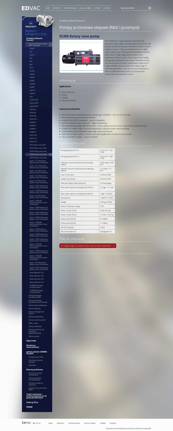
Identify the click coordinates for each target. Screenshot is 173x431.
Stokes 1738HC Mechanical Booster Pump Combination (39, 213)
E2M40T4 (33, 126)
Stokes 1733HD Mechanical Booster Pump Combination (39, 192)
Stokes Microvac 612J (37, 279)
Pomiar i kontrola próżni (37, 320)
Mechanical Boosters (36, 317)
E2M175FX (33, 135)
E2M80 (32, 87)
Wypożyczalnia (70, 8)
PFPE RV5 (33, 113)
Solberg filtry (32, 402)
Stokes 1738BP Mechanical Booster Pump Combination (39, 208)
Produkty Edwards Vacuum (34, 39)
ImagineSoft (147, 428)
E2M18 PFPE (34, 103)
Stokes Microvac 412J (37, 276)
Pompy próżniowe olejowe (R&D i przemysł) (38, 44)
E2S (31, 52)
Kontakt (107, 8)
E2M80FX (33, 129)
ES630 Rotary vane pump (38, 158)
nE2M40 (32, 84)
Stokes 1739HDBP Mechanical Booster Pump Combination (38, 257)
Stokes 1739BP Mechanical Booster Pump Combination (39, 235)
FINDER (29, 407)
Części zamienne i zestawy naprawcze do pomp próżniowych (36, 396)
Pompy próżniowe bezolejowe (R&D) (35, 296)
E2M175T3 (33, 138)
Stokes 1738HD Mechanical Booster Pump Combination (39, 218)
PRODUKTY (57, 8)
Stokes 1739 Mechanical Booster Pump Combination (39, 230)
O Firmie (97, 8)
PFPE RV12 (33, 119)
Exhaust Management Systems (36, 313)
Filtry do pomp (34, 336)
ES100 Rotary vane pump (38, 148)
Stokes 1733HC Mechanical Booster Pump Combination (39, 187)
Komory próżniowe (34, 369)
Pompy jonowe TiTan (36, 357)
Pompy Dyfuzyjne (35, 308)
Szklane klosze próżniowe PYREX (38, 389)
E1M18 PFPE (34, 100)
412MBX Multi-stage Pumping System (36, 286)
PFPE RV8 (33, 116)
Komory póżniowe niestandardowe (35, 379)
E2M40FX (33, 122)
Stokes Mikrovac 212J (37, 273)
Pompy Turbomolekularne (38, 305)
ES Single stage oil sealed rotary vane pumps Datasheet (86, 245)
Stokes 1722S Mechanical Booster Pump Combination (39, 177)
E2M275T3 (33, 142)
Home (47, 8)
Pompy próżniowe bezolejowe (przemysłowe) (38, 301)
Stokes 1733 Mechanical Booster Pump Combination (39, 182)
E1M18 (32, 71)
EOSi (31, 97)
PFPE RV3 (33, 109)
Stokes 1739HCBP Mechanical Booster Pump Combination (38, 246)
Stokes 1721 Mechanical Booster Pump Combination (39, 162)
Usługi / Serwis (85, 8)
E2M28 (32, 77)
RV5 (31, 61)
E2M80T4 (33, 132)
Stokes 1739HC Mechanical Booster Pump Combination (39, 240)
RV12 (31, 68)
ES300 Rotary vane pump (38, 154)
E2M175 (32, 90)
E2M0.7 (32, 48)
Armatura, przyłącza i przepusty (36, 384)
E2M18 (32, 74)
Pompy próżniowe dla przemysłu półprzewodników (36, 331)
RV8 (31, 65)
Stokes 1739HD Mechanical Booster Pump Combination (39, 252)
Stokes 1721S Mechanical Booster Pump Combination (39, 167)
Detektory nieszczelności (32, 346)
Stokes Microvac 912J (37, 282)
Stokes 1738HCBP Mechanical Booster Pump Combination (38, 202)
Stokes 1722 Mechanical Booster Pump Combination (39, 172)
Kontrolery (32, 365)
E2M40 (32, 81)
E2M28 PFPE (34, 106)
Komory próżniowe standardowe (35, 374)
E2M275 (32, 93)
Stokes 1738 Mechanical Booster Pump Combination (39, 197)
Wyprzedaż (31, 340)
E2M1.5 (32, 55)
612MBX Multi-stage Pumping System (36, 291)
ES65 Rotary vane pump (38, 145)
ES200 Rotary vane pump (38, 151)
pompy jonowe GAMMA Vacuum (36, 353)
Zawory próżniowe (35, 326)
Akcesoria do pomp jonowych (36, 361)
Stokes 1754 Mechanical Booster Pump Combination (39, 263)
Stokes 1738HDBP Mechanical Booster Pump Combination (38, 224)
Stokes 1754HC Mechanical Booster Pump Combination (39, 268)
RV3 (31, 58)
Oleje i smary (33, 323)
